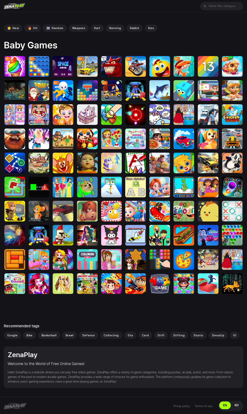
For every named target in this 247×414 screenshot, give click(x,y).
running (115, 28)
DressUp (218, 335)
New (13, 28)
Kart (97, 28)
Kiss (151, 28)
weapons (78, 28)
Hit (32, 28)
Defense (88, 335)
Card (145, 335)
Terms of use (203, 406)
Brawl (70, 335)
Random (54, 28)
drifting (179, 335)
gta (130, 335)
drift (161, 335)
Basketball (49, 335)
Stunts (198, 335)
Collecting (111, 335)
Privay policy (181, 406)
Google (12, 335)
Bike (29, 335)
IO (234, 335)
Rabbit (134, 28)
